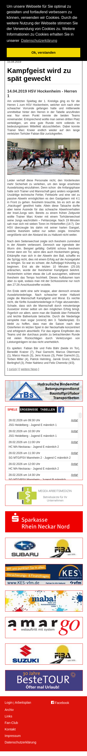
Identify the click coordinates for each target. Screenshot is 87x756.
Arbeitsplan (23, 702)
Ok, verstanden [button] (44, 52)
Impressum (13, 736)
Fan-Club (11, 723)
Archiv (9, 710)
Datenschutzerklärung (20, 742)
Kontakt (10, 729)
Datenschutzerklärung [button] (39, 41)
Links (8, 716)
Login (9, 702)
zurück (13, 369)
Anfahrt (75, 420)
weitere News (29, 369)
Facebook (60, 703)
